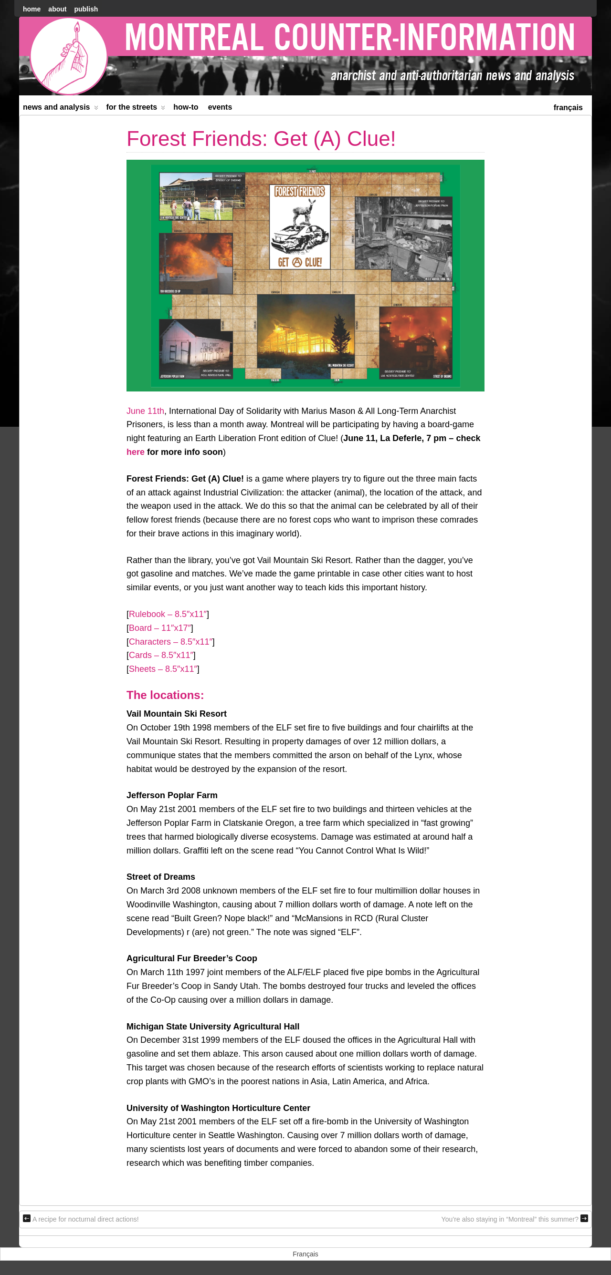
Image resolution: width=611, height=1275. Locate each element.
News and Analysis (60, 109)
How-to (185, 107)
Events (220, 107)
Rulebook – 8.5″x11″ (168, 614)
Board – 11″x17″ (160, 628)
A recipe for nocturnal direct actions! (81, 1218)
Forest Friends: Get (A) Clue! (261, 138)
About (57, 9)
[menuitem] (568, 106)
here (135, 452)
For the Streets (136, 109)
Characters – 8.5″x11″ (170, 642)
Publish (86, 9)
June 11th (145, 411)
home (32, 9)
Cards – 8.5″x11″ (161, 655)
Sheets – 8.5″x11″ (163, 669)
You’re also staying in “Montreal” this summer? (515, 1218)
